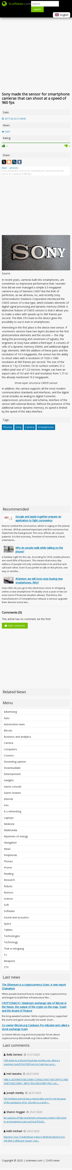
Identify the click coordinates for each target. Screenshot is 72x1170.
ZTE (6, 967)
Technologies (12, 936)
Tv (5, 954)
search (37, 9)
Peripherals (10, 855)
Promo (8, 867)
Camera (29, 427)
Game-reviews (12, 793)
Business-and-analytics (17, 736)
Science (8, 898)
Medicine (9, 824)
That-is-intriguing (14, 948)
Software (9, 911)
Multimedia (10, 830)
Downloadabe (12, 768)
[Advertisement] (34, 54)
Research (9, 880)
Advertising (10, 711)
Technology (11, 942)
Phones (7, 427)
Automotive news (14, 724)
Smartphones (46, 427)
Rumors (8, 892)
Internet (8, 799)
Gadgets (9, 780)
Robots (8, 886)
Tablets (8, 930)
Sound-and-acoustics (16, 917)
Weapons (9, 961)
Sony (18, 427)
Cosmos (9, 755)
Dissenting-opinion (15, 761)
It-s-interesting (12, 811)
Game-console (12, 786)
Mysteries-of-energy (16, 836)
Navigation (10, 842)
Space (7, 923)
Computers (10, 749)
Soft (6, 905)
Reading (8, 873)
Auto (7, 718)
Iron (6, 805)
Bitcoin (8, 730)
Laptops (9, 817)
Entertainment (12, 774)
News (7, 849)
